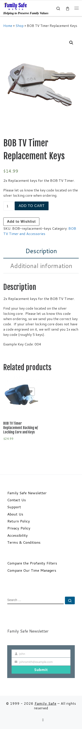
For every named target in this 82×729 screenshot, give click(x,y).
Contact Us (16, 500)
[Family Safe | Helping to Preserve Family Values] (15, 6)
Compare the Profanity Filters (32, 563)
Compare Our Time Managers (31, 570)
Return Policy (18, 521)
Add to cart (32, 206)
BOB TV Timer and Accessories (39, 231)
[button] (71, 43)
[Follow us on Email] (43, 720)
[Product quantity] (8, 206)
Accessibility (17, 535)
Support (14, 507)
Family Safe (45, 703)
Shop (20, 25)
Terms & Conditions (23, 542)
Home (7, 25)
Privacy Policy (18, 528)
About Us (15, 514)
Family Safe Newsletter (27, 493)
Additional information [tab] (41, 265)
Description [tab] (41, 251)
